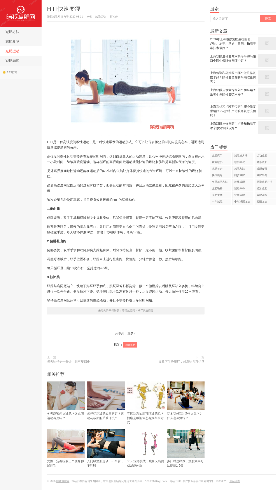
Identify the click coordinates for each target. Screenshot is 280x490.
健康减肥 (262, 162)
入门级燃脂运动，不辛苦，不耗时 (106, 454)
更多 (130, 333)
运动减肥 (130, 344)
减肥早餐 (262, 175)
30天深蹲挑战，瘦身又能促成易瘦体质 (146, 454)
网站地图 (234, 481)
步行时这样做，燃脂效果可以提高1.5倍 (186, 454)
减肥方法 (12, 32)
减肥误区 (262, 195)
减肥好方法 (240, 155)
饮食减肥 (217, 162)
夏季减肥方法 (264, 181)
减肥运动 (12, 51)
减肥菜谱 (217, 168)
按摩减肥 (239, 195)
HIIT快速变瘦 (63, 8)
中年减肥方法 (242, 201)
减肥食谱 (262, 168)
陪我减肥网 (21, 13)
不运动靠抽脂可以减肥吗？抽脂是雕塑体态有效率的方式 (146, 402)
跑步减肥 (239, 175)
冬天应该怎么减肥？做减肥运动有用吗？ (66, 400)
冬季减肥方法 (220, 181)
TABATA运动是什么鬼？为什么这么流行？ (186, 407)
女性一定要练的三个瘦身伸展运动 (66, 454)
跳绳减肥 (239, 181)
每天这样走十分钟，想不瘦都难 (68, 361)
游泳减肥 (262, 188)
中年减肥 (217, 201)
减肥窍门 (217, 155)
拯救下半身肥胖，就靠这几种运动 (182, 361)
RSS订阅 (10, 72)
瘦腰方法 (262, 201)
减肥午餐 (239, 188)
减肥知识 (12, 61)
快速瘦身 (217, 175)
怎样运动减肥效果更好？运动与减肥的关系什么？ (106, 400)
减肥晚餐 (217, 188)
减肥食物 (12, 41)
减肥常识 (239, 162)
